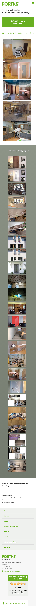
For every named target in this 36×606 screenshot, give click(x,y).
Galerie (6, 521)
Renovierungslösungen (11, 526)
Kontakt (6, 536)
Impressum (7, 547)
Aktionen (6, 531)
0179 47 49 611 (18, 23)
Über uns (6, 516)
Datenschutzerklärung (10, 542)
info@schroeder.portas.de (11, 571)
